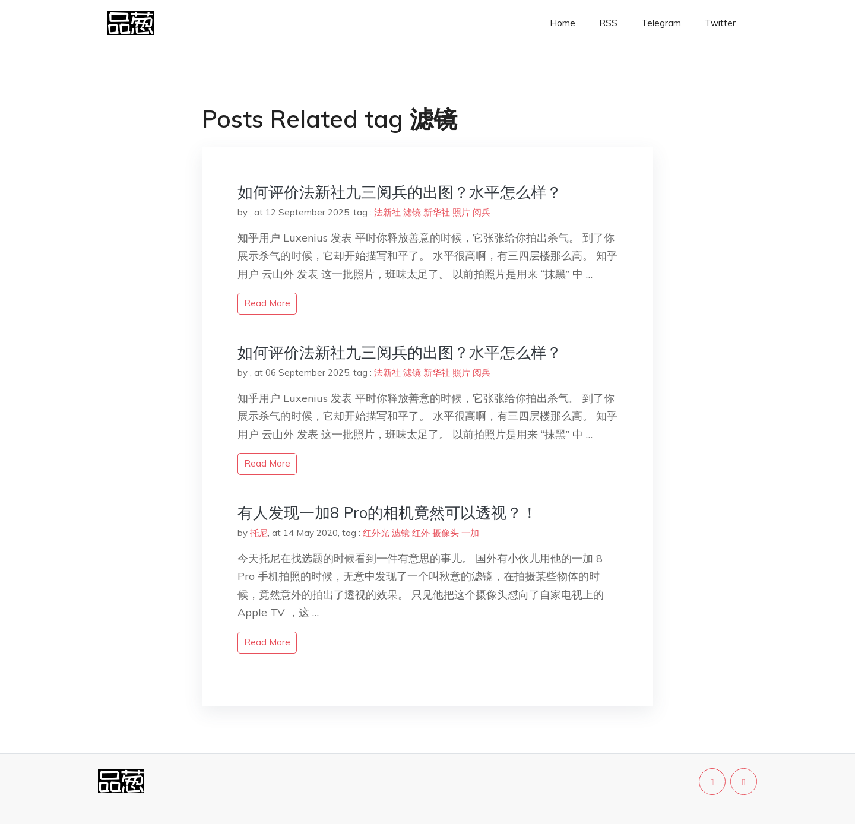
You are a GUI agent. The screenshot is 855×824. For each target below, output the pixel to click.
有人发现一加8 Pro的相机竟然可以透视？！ (387, 512)
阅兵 (481, 212)
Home (562, 22)
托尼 (259, 532)
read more (267, 303)
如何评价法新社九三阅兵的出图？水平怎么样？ (400, 192)
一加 (470, 532)
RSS (608, 22)
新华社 (436, 212)
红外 (421, 532)
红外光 (376, 532)
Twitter (720, 22)
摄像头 (445, 532)
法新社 (387, 212)
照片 (461, 212)
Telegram (661, 22)
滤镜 (412, 212)
